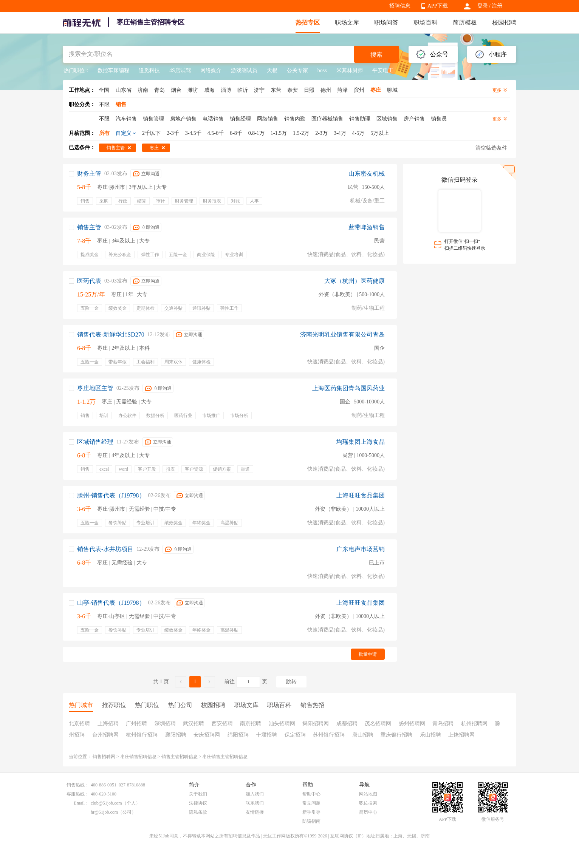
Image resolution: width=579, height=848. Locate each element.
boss (322, 70)
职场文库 (347, 22)
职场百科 (425, 22)
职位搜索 (368, 803)
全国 (104, 90)
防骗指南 (311, 821)
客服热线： (78, 794)
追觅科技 (149, 70)
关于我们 (198, 794)
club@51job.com (106, 803)
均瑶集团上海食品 (360, 442)
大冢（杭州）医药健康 (354, 281)
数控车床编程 (113, 70)
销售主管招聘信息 (179, 756)
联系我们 (255, 803)
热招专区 (308, 22)
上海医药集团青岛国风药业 (348, 388)
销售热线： (78, 785)
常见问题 (311, 803)
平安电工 (382, 70)
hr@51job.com (104, 812)
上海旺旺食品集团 (360, 495)
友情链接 (255, 812)
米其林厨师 (349, 70)
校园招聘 (504, 22)
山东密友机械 (366, 173)
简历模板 (465, 22)
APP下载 (437, 6)
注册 (497, 6)
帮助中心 (311, 794)
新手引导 (311, 812)
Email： (81, 803)
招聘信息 (399, 6)
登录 (482, 6)
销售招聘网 (104, 756)
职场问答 (386, 22)
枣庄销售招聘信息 (138, 756)
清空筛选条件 (491, 148)
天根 (272, 70)
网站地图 (368, 794)
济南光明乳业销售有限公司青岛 (342, 334)
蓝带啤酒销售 (366, 227)
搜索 (376, 54)
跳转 (291, 681)
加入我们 (255, 794)
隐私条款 (198, 812)
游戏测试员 (244, 70)
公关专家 (297, 70)
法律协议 (198, 803)
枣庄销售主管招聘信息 (225, 756)
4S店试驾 (180, 70)
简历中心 (368, 812)
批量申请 (368, 654)
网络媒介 (210, 70)
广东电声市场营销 (360, 549)
